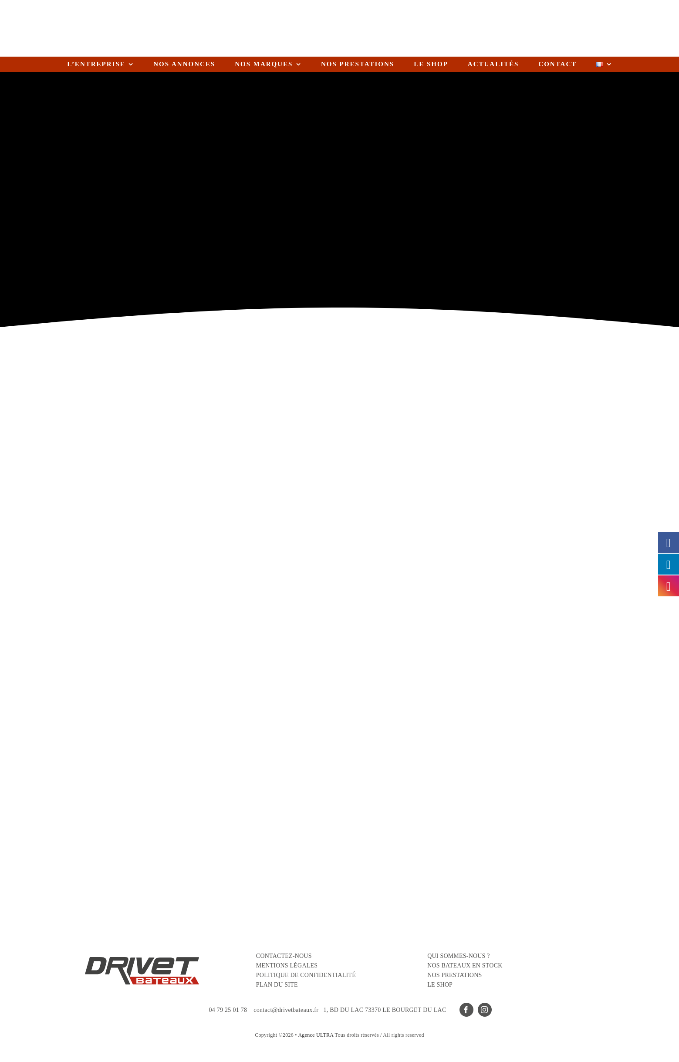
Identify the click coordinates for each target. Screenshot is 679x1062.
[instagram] (485, 1010)
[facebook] (466, 1010)
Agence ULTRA (315, 1035)
